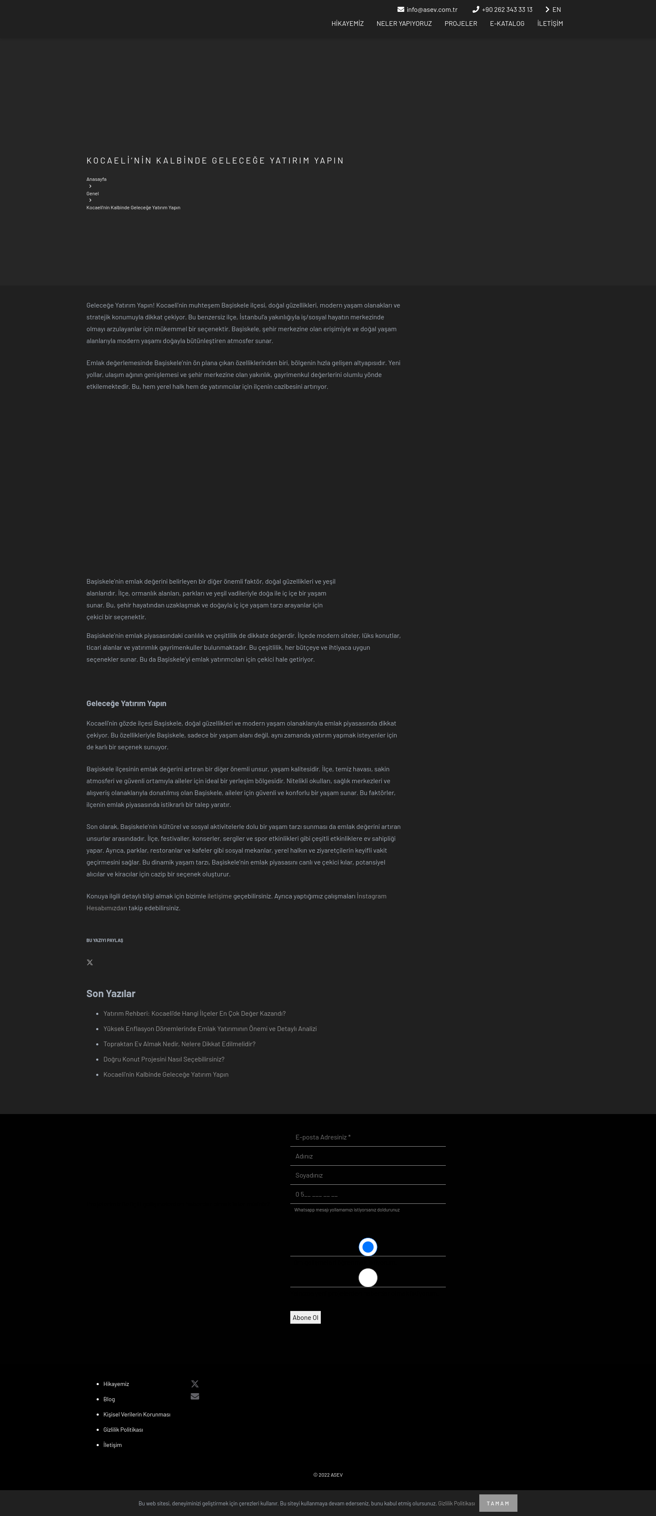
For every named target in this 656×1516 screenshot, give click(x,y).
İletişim (112, 1444)
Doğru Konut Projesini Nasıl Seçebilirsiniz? (164, 1059)
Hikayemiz (116, 1383)
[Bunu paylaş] (89, 963)
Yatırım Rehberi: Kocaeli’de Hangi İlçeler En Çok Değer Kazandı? (194, 1013)
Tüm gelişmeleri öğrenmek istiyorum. (343, 1262)
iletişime (220, 896)
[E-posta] (195, 1396)
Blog (109, 1398)
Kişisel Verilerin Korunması (136, 1414)
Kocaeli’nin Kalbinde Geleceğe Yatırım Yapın (166, 1074)
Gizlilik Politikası (123, 1429)
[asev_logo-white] (123, 19)
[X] (195, 1384)
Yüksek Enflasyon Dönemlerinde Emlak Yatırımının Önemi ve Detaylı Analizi (210, 1028)
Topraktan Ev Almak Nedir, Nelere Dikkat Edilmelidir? (179, 1043)
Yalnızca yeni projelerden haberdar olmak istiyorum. (364, 1293)
